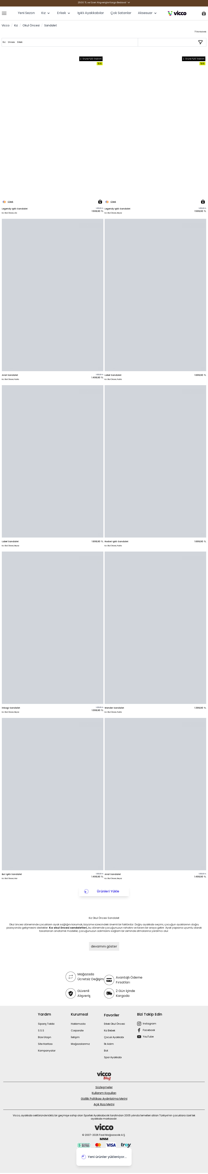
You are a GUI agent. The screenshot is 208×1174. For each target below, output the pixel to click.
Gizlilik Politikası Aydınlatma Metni (104, 1099)
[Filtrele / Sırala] (200, 42)
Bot (106, 1050)
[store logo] (177, 13)
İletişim (75, 1037)
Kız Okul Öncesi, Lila (9, 213)
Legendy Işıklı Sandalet (15, 208)
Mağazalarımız (80, 1044)
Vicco (6, 25)
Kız (16, 25)
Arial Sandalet (10, 375)
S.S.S (41, 1030)
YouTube (148, 1036)
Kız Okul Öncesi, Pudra (10, 379)
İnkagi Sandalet (11, 707)
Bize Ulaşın (44, 1037)
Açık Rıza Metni (104, 1104)
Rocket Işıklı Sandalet (116, 541)
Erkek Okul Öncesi (114, 1023)
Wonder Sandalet (114, 707)
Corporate (77, 1030)
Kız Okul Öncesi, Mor (9, 878)
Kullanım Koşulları (104, 1093)
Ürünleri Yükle (108, 891)
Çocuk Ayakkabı (114, 1037)
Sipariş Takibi (46, 1023)
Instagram (149, 1023)
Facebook (149, 1030)
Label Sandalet (113, 375)
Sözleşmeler (104, 1087)
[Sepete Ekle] (100, 201)
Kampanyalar (46, 1050)
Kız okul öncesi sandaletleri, (68, 927)
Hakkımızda (78, 1023)
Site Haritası (45, 1044)
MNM (104, 1139)
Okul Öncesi (31, 25)
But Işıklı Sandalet (12, 874)
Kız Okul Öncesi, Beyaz (113, 213)
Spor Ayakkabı (113, 1057)
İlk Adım (109, 1044)
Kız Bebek (109, 1030)
